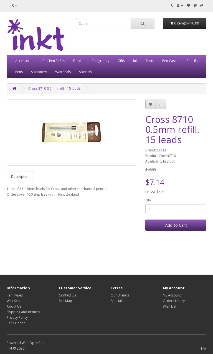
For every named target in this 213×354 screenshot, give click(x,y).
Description (20, 176)
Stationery (39, 71)
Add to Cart (176, 225)
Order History (174, 300)
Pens (19, 71)
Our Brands (120, 295)
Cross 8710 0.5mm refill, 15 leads (54, 88)
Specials (85, 71)
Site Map (65, 300)
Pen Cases (170, 60)
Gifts (121, 60)
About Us (14, 306)
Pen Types (15, 295)
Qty (148, 200)
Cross (161, 150)
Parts (150, 60)
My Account (172, 295)
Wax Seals (63, 71)
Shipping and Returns (23, 312)
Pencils (192, 60)
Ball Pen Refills (53, 60)
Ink (135, 60)
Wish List (169, 306)
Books (78, 60)
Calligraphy (100, 60)
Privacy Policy (17, 317)
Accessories (24, 60)
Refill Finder (16, 323)
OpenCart (37, 342)
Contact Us (67, 295)
